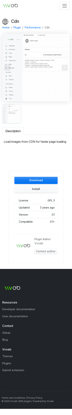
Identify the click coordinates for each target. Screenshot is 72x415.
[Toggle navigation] (64, 5)
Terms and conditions (13, 397)
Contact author (45, 251)
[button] (36, 180)
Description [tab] (13, 131)
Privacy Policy (34, 397)
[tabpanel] (36, 143)
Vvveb (38, 243)
